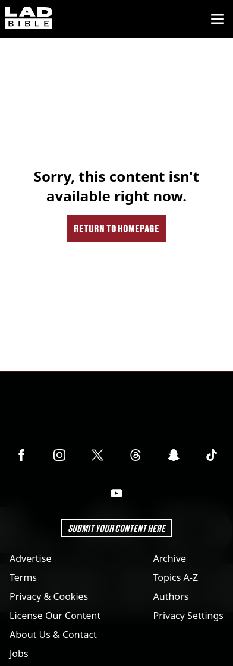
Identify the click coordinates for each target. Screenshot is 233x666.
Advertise (30, 558)
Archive (169, 558)
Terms (23, 577)
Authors (171, 596)
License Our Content (55, 615)
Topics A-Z (175, 577)
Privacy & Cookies (49, 596)
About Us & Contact (53, 634)
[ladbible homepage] (28, 19)
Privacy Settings (188, 615)
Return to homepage (116, 228)
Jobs (19, 653)
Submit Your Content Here (116, 528)
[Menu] (217, 19)
